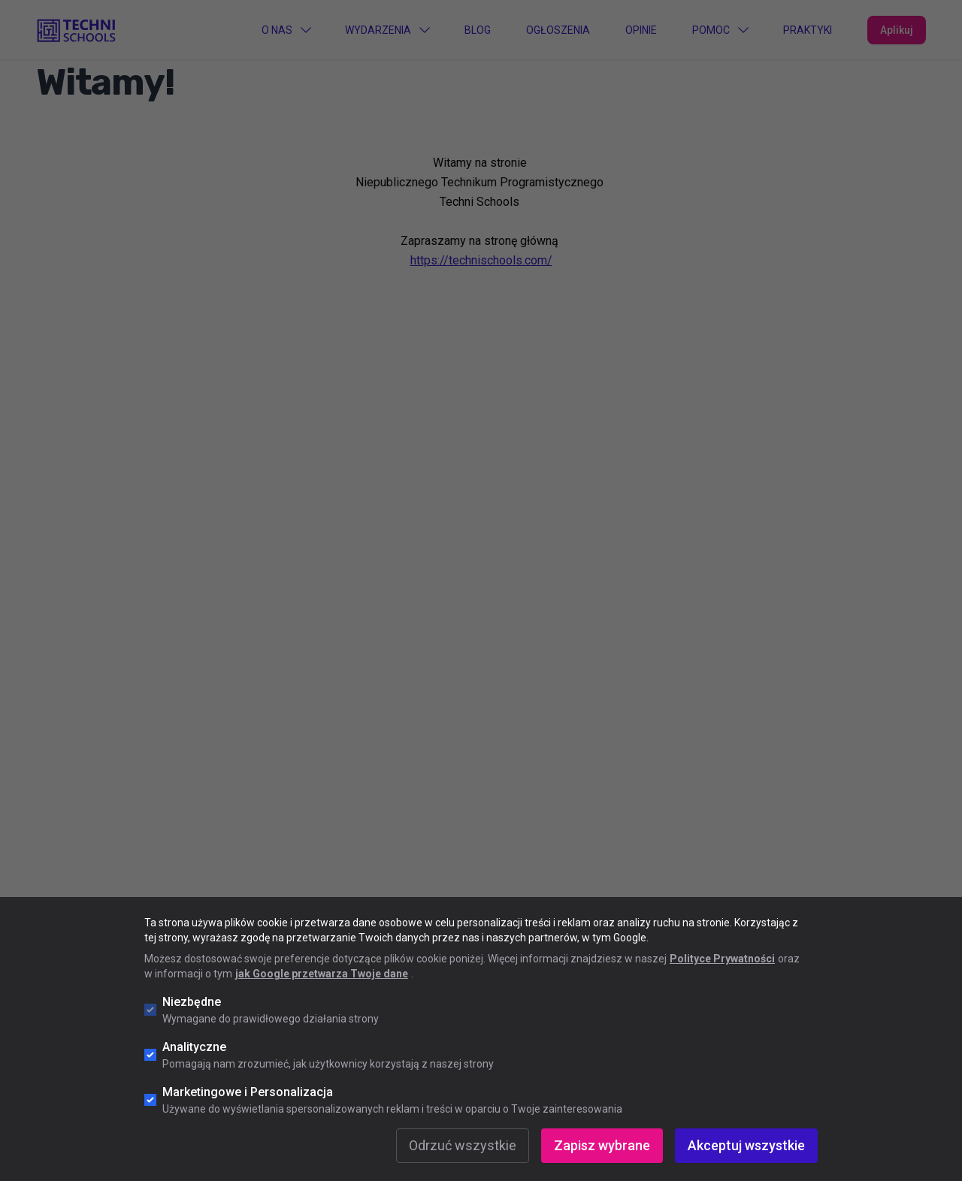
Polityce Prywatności (722, 959)
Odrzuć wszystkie (462, 1145)
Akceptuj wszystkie (746, 1145)
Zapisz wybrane (602, 1145)
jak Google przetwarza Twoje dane (321, 974)
